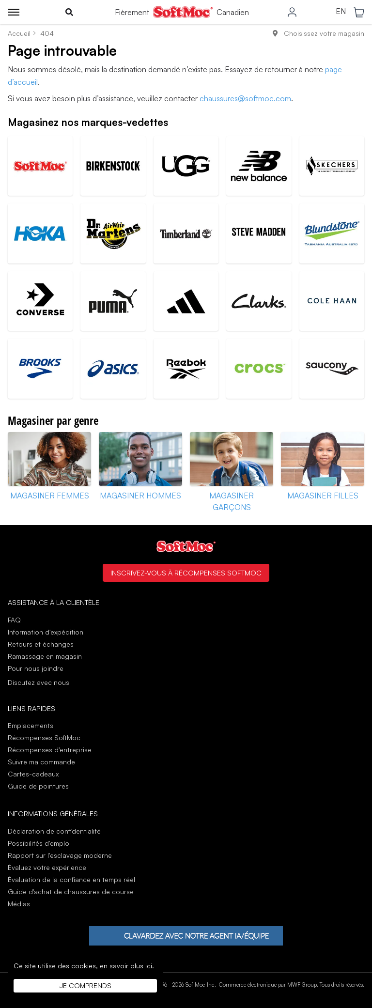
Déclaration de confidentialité (54, 831)
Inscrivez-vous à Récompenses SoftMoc (186, 572)
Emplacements (30, 725)
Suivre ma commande (41, 762)
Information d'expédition (45, 632)
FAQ (14, 620)
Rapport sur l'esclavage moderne (60, 855)
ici (148, 965)
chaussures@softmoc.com (245, 98)
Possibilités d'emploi (39, 843)
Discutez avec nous (38, 682)
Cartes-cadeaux (33, 774)
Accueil (19, 33)
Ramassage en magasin (45, 656)
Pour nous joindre (35, 668)
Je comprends (85, 985)
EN (341, 11)
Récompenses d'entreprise (50, 749)
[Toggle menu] (13, 12)
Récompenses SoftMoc (44, 737)
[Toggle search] (69, 12)
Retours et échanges (41, 644)
